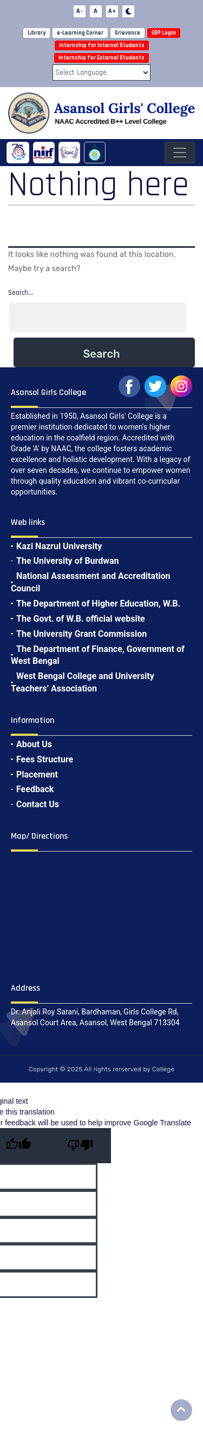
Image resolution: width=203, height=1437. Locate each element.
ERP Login (164, 33)
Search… (20, 292)
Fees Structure (44, 759)
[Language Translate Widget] (101, 72)
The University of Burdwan (67, 561)
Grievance (127, 33)
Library (36, 33)
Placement (37, 774)
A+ (112, 11)
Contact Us (37, 804)
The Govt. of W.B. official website (80, 619)
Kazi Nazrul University (59, 546)
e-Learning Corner (80, 33)
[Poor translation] (80, 1145)
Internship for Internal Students (102, 45)
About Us (34, 744)
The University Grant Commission (81, 634)
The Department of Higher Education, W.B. (98, 603)
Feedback (35, 789)
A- (79, 11)
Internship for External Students (101, 58)
